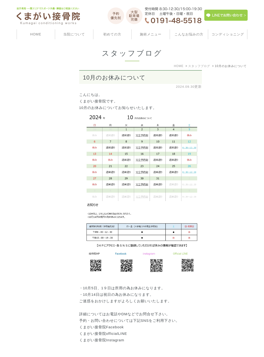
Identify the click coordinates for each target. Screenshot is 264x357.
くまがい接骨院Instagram (101, 340)
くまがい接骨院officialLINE (103, 333)
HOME (35, 34)
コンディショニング (228, 34)
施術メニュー (150, 34)
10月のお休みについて (114, 77)
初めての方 (112, 34)
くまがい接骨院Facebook (101, 327)
